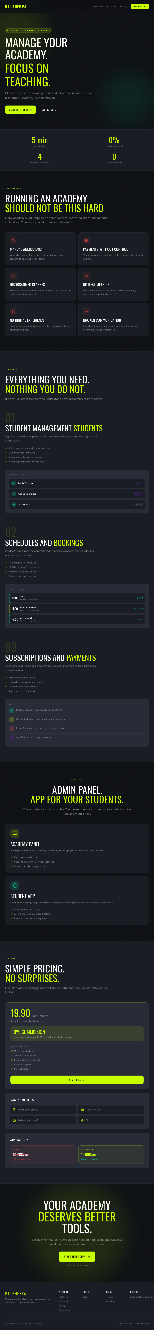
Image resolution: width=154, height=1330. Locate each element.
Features (98, 6)
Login (85, 1296)
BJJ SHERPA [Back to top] (16, 6)
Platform (111, 6)
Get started (140, 6)
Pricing (123, 6)
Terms (109, 1296)
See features (49, 109)
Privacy (110, 1301)
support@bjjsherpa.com (139, 1296)
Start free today (20, 109)
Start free (77, 1079)
